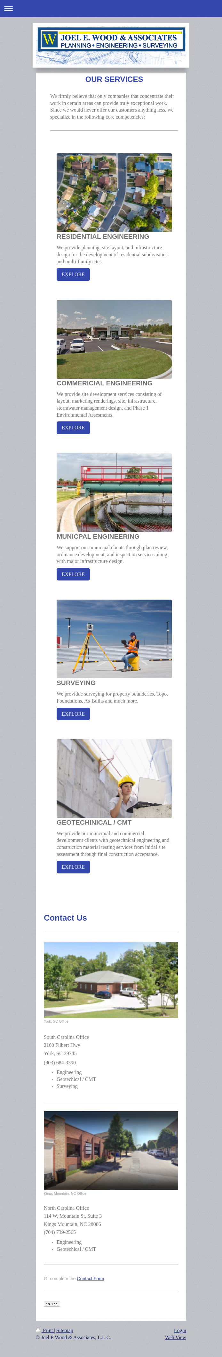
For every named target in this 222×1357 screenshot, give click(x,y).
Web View (175, 1337)
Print (45, 1330)
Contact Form (90, 1278)
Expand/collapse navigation (111, 8)
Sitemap (64, 1330)
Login (180, 1330)
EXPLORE (73, 274)
